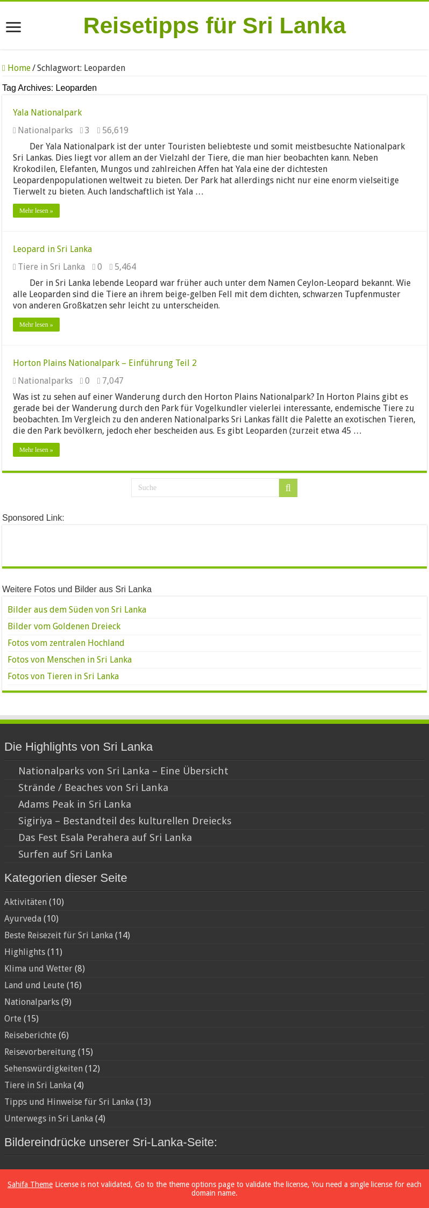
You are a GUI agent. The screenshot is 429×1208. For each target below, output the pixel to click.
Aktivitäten (25, 902)
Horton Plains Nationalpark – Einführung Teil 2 (105, 363)
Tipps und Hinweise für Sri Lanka (69, 1102)
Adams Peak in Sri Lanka (74, 804)
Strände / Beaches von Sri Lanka (93, 787)
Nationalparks (45, 130)
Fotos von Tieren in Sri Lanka (63, 676)
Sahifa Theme (30, 1184)
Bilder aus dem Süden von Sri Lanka (77, 610)
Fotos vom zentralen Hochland (66, 643)
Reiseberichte (30, 1035)
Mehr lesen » (36, 210)
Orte (13, 1018)
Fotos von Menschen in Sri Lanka (70, 660)
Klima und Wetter (38, 968)
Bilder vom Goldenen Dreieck (64, 626)
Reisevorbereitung (40, 1052)
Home (16, 68)
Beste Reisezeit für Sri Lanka (58, 935)
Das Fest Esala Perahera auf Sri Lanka (105, 837)
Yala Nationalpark (47, 112)
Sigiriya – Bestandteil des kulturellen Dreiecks (125, 820)
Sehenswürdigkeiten (43, 1068)
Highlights (24, 952)
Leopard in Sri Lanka (52, 249)
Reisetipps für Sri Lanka (214, 25)
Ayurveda (22, 919)
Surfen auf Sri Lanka (65, 854)
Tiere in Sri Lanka (51, 267)
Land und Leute (34, 985)
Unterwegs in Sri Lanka (48, 1118)
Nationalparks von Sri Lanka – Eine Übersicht (123, 770)
